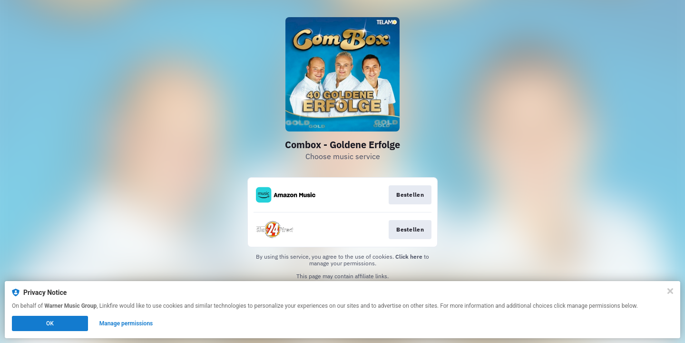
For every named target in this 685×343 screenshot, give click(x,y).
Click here (408, 256)
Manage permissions (126, 323)
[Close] (670, 291)
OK (50, 323)
